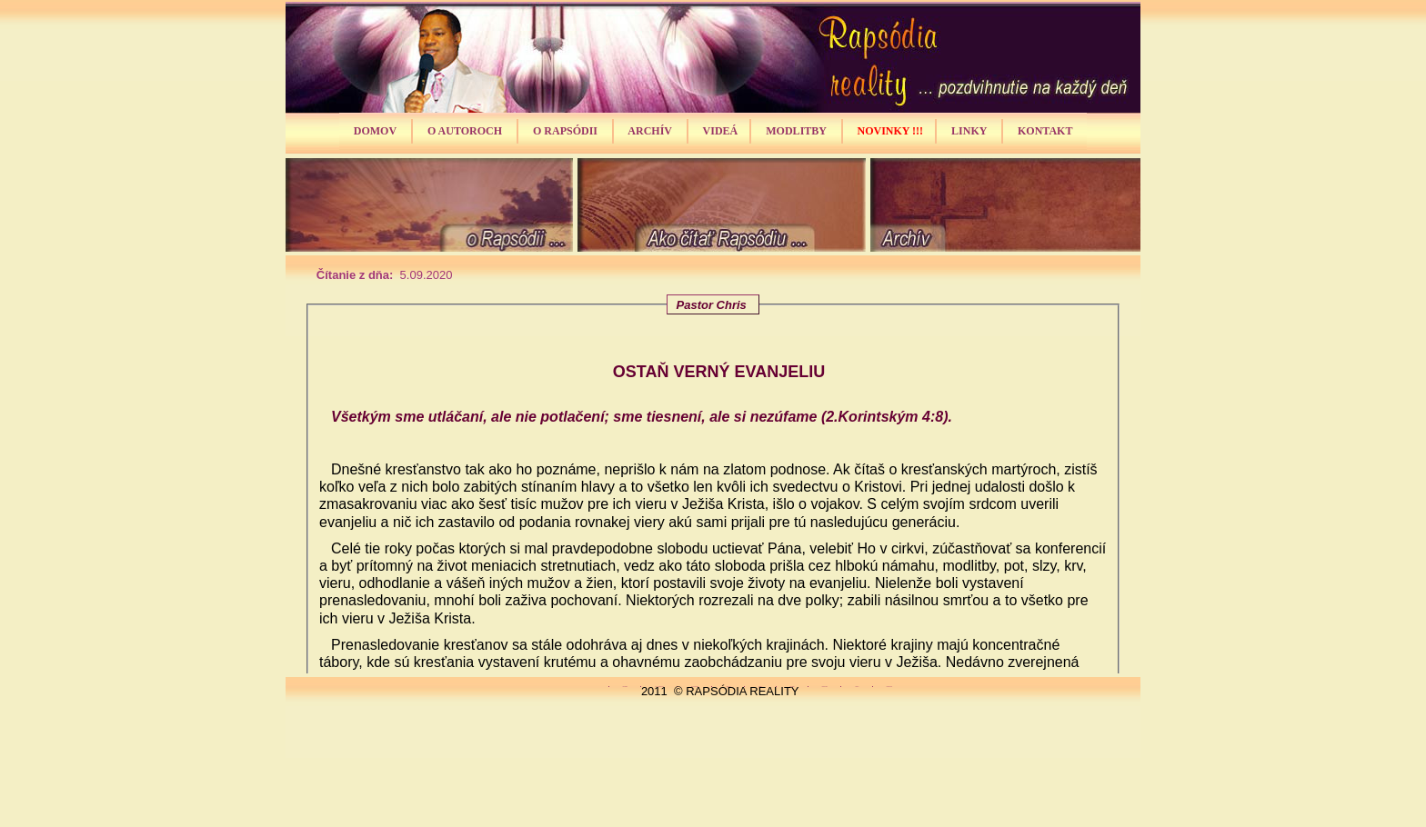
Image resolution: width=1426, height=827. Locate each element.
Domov (625, 686)
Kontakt (889, 686)
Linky (857, 686)
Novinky (825, 686)
